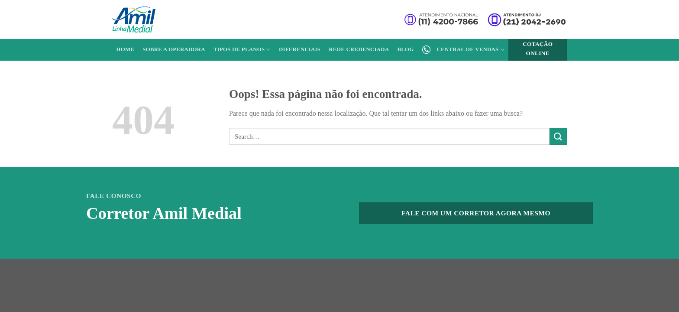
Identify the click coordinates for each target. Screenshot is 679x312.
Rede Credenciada (359, 49)
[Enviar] (558, 136)
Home (125, 49)
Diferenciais (299, 49)
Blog (405, 49)
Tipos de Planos (242, 50)
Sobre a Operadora (173, 49)
